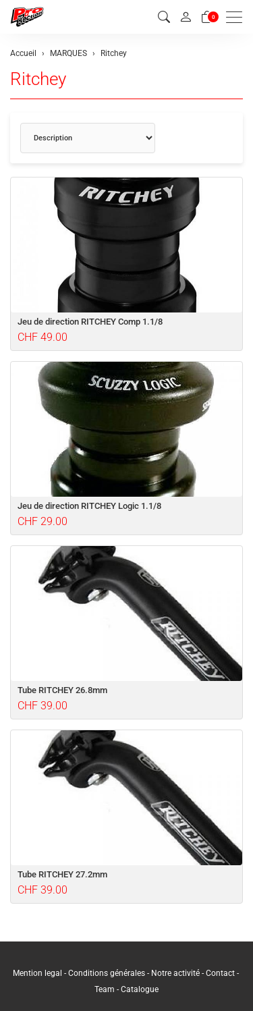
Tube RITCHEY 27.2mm (62, 874)
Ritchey (38, 79)
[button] (163, 17)
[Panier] (207, 17)
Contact (221, 973)
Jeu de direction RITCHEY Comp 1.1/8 (90, 322)
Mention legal (37, 973)
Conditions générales (106, 973)
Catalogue (140, 989)
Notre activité (175, 973)
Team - (107, 989)
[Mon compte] (185, 17)
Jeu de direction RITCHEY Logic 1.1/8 (89, 506)
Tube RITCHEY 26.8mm (62, 690)
